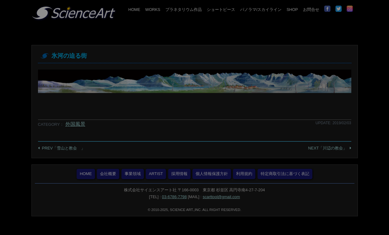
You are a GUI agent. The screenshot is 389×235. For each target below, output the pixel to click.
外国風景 (75, 124)
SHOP (292, 9)
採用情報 (179, 173)
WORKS (152, 9)
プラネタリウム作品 (183, 9)
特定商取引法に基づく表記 (285, 173)
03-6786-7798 (174, 196)
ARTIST (156, 173)
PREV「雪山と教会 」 (63, 148)
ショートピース (221, 9)
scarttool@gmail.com (221, 196)
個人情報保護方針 (212, 173)
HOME (134, 9)
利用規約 (244, 173)
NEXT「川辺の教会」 (327, 148)
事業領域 (133, 173)
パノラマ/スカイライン (261, 9)
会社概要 (108, 173)
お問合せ (311, 9)
